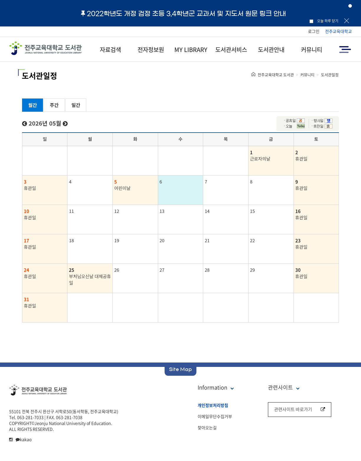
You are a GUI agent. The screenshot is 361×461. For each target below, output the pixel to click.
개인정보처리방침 (213, 405)
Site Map (180, 369)
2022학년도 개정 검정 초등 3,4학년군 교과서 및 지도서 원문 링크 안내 (183, 13)
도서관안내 (271, 49)
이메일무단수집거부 (215, 416)
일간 (76, 104)
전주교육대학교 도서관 (276, 74)
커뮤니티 (311, 49)
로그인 (313, 31)
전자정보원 (151, 49)
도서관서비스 (231, 49)
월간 (32, 104)
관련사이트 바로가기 (299, 409)
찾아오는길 (207, 427)
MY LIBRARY (190, 49)
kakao (24, 439)
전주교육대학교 (338, 31)
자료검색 (110, 49)
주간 (54, 104)
